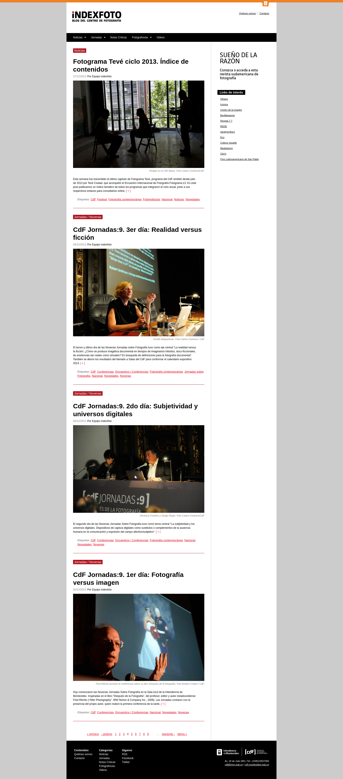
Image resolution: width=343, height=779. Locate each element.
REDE (223, 126)
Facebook (128, 758)
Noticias (76, 39)
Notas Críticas (118, 37)
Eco (222, 137)
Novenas (125, 375)
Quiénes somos (247, 13)
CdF (93, 199)
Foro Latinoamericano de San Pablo (239, 159)
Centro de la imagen (231, 110)
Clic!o (223, 153)
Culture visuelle (228, 142)
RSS (125, 754)
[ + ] (128, 190)
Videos (160, 37)
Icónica (224, 104)
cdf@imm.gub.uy (234, 764)
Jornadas (97, 39)
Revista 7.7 (226, 121)
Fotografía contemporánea (125, 199)
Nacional (167, 199)
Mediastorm (226, 148)
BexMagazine (227, 115)
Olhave (224, 99)
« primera (93, 734)
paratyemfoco (227, 131)
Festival (102, 199)
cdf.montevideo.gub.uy (257, 764)
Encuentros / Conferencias (131, 371)
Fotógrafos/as (140, 39)
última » (182, 734)
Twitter (126, 762)
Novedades (193, 199)
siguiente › (168, 734)
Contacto (264, 13)
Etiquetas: (84, 199)
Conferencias (105, 371)
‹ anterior (106, 734)
